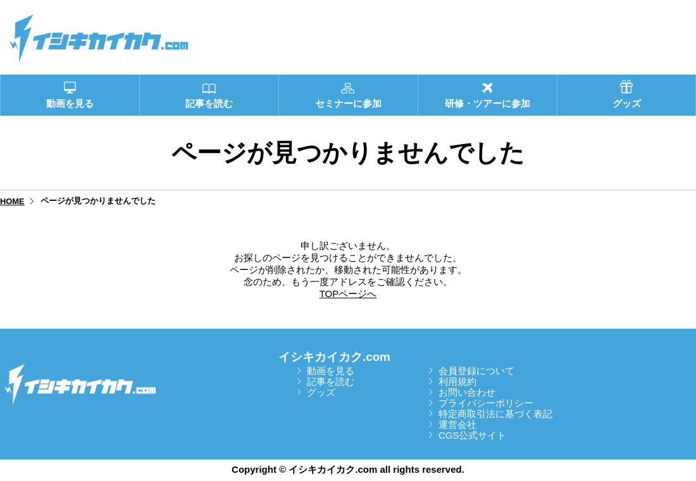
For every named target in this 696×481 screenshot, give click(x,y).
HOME (12, 201)
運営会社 (457, 424)
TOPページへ (348, 293)
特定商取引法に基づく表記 (495, 413)
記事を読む (330, 381)
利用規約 (457, 381)
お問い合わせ (466, 392)
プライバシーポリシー (485, 403)
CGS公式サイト (472, 435)
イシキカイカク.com (334, 356)
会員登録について (476, 370)
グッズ (321, 392)
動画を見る (330, 370)
